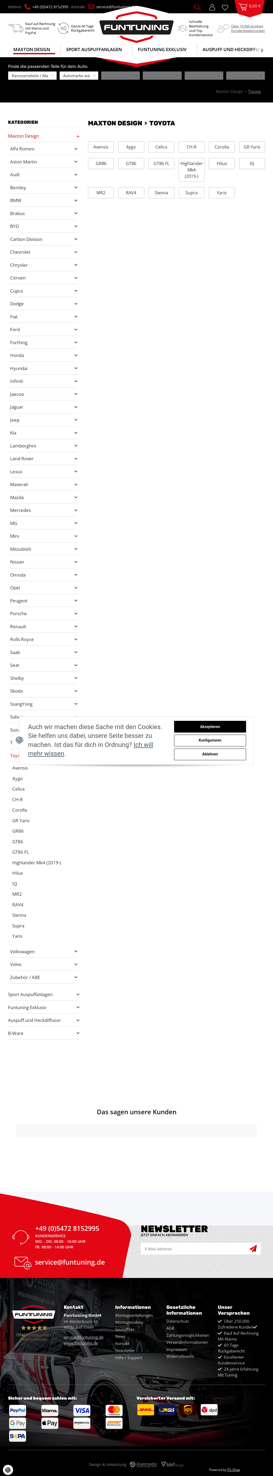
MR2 (101, 193)
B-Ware (15, 1033)
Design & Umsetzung (107, 1464)
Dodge (17, 304)
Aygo (131, 147)
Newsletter (125, 1350)
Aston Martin (23, 162)
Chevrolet (20, 252)
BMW (15, 200)
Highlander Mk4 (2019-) (191, 170)
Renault (18, 626)
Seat (14, 665)
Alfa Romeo (22, 149)
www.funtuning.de (81, 1343)
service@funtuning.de (112, 7)
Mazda (17, 497)
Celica (161, 147)
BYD (14, 226)
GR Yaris (252, 147)
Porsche (18, 613)
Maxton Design (23, 136)
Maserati (19, 484)
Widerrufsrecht (180, 1356)
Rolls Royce (22, 639)
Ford (15, 329)
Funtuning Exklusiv (27, 1007)
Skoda (16, 691)
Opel (15, 588)
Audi (14, 174)
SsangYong (21, 704)
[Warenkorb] (249, 12)
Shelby (17, 678)
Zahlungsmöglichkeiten (187, 1335)
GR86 (101, 163)
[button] (197, 7)
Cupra (16, 291)
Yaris (222, 193)
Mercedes (20, 510)
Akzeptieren (210, 727)
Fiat (14, 317)
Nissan (17, 562)
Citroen (18, 278)
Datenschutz (177, 1321)
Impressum (176, 1349)
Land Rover (22, 458)
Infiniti (16, 381)
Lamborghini (23, 446)
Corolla (222, 147)
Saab (15, 652)
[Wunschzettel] (226, 7)
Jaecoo (17, 394)
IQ (252, 163)
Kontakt (122, 1343)
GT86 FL (161, 163)
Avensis (101, 147)
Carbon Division (26, 239)
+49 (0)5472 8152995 (47, 7)
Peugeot (18, 601)
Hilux (222, 163)
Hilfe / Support (128, 1357)
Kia (13, 433)
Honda (17, 355)
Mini (14, 536)
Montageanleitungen (134, 1315)
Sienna (161, 193)
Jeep (14, 420)
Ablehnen (210, 754)
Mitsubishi (20, 549)
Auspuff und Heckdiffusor (34, 1020)
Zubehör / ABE (25, 977)
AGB (170, 1328)
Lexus (16, 471)
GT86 (131, 163)
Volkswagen (22, 951)
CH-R (191, 147)
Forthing (18, 342)
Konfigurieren (210, 740)
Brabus (17, 213)
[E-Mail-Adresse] (195, 1249)
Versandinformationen (187, 1342)
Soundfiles (124, 1329)
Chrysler (19, 265)
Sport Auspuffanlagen (30, 994)
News (120, 1336)
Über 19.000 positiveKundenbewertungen (248, 28)
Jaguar (16, 407)
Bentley (18, 187)
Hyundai (18, 368)
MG (13, 523)
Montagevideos (129, 1322)
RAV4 (131, 193)
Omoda (18, 575)
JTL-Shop (233, 1469)
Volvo (15, 964)
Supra (192, 193)
